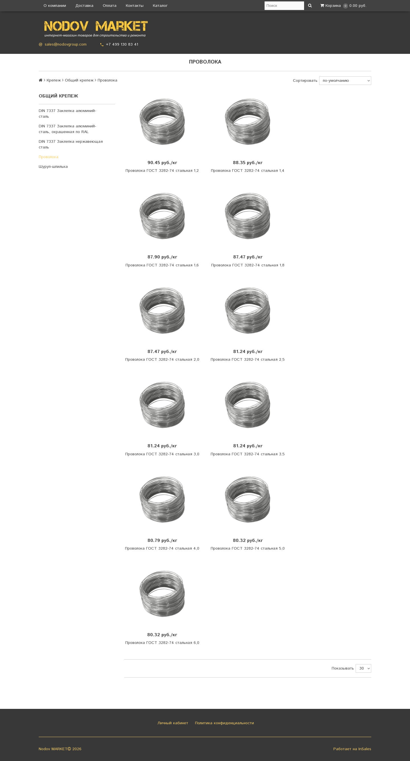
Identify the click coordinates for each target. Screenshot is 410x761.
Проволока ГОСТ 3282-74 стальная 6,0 (162, 643)
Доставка (84, 6)
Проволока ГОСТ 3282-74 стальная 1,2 (162, 171)
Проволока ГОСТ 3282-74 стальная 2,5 (248, 359)
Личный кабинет (172, 723)
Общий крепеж (79, 80)
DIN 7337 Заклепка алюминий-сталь (67, 113)
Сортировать (305, 80)
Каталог (160, 6)
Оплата (109, 6)
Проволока (48, 157)
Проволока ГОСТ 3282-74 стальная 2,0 (162, 359)
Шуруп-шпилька (53, 167)
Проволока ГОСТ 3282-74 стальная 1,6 (162, 265)
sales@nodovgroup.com (66, 44)
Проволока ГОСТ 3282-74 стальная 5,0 (248, 548)
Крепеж (54, 80)
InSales (364, 749)
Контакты (135, 6)
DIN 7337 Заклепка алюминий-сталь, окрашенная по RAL (67, 129)
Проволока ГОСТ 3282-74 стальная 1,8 (247, 265)
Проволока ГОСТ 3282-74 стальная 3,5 (248, 454)
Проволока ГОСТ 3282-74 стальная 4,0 (162, 548)
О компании (55, 6)
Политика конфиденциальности (224, 723)
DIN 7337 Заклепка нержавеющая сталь (71, 144)
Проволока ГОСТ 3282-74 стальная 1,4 (247, 171)
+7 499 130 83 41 (122, 44)
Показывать (343, 668)
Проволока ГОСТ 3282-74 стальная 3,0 (162, 454)
